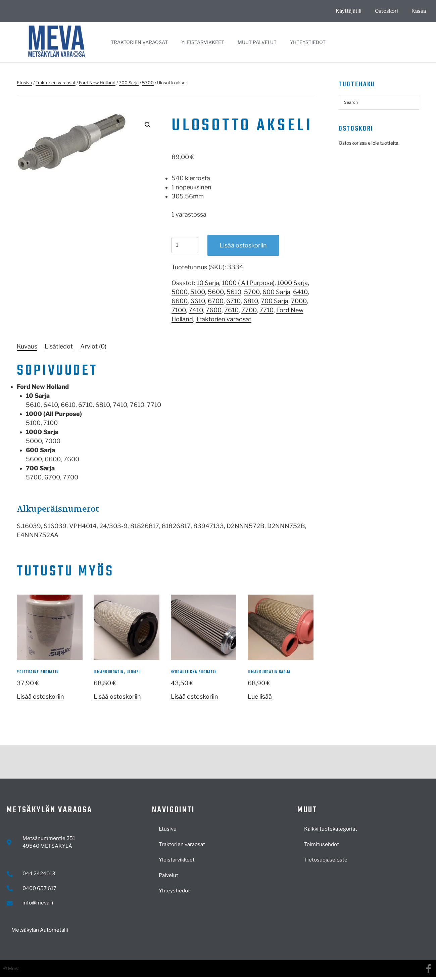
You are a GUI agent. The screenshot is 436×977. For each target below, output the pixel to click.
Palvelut (168, 875)
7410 (196, 310)
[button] (148, 125)
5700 (148, 82)
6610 (197, 301)
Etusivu (24, 82)
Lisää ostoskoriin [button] (40, 696)
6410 (300, 291)
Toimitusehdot (321, 844)
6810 (250, 301)
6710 (233, 301)
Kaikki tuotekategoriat (330, 829)
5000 (180, 291)
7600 (214, 310)
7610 (231, 310)
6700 (216, 301)
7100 (179, 310)
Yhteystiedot (308, 42)
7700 (249, 310)
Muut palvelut (257, 42)
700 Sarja (129, 82)
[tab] (27, 346)
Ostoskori (386, 11)
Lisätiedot (59, 346)
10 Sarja (208, 282)
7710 (266, 310)
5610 (234, 291)
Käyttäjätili (348, 11)
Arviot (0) (93, 346)
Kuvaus (27, 346)
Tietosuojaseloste (325, 860)
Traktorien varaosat (139, 42)
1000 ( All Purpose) (248, 282)
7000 (299, 301)
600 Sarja (276, 291)
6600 (180, 301)
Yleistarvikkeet (202, 42)
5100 (197, 291)
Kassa (418, 11)
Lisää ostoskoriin (243, 245)
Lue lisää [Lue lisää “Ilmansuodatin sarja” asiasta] (260, 696)
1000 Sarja (292, 282)
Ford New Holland (97, 82)
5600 (216, 291)
